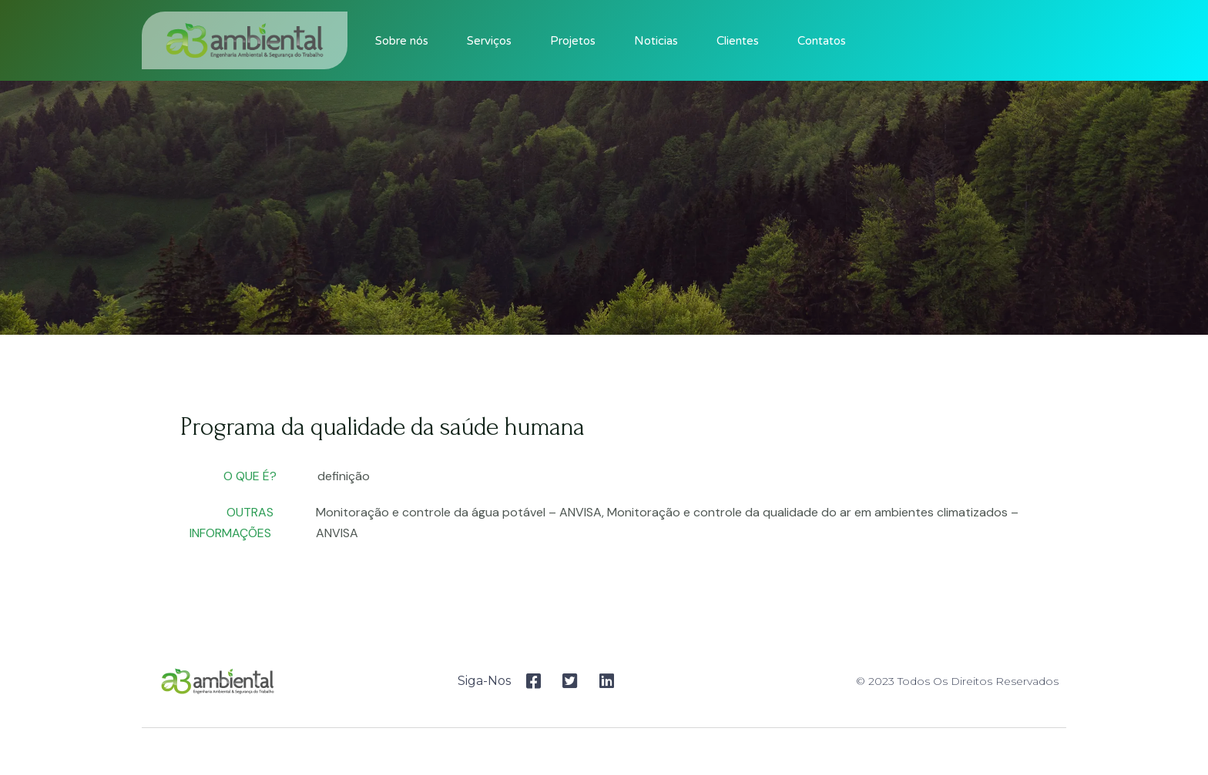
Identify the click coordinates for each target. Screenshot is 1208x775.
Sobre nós (401, 41)
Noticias (656, 41)
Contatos (821, 41)
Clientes (737, 41)
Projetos (573, 41)
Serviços (489, 41)
